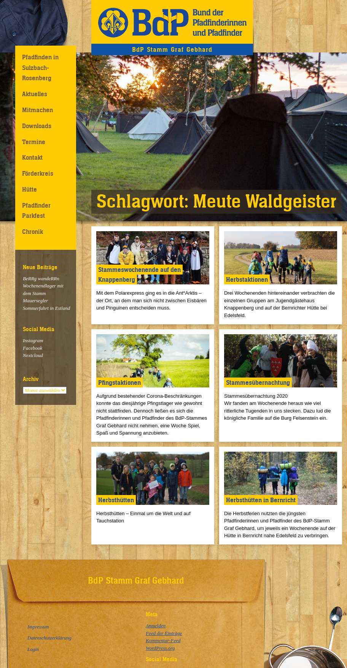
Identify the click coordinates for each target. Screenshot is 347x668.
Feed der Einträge (164, 633)
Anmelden (156, 625)
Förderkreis (37, 173)
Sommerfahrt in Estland (46, 308)
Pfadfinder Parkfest (36, 210)
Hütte (29, 189)
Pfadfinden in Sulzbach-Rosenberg (40, 67)
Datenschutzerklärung (49, 638)
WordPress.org (160, 648)
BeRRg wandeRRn (41, 278)
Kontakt (32, 157)
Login (33, 649)
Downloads (36, 126)
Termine (33, 142)
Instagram (33, 340)
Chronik (32, 231)
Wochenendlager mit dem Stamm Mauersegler (43, 293)
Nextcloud (33, 355)
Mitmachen (37, 110)
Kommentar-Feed (163, 640)
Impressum (38, 627)
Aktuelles (34, 94)
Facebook (32, 348)
